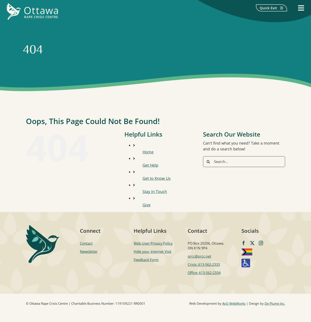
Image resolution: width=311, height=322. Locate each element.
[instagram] (261, 243)
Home (148, 152)
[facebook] (243, 243)
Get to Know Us (157, 178)
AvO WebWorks (234, 303)
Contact (86, 243)
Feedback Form (146, 259)
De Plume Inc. (275, 303)
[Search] (208, 161)
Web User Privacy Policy (153, 243)
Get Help (150, 165)
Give (147, 204)
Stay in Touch (155, 191)
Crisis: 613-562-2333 (204, 264)
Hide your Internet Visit (152, 251)
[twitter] (252, 243)
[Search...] (244, 161)
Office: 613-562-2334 (204, 272)
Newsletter (89, 251)
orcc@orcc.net (199, 256)
